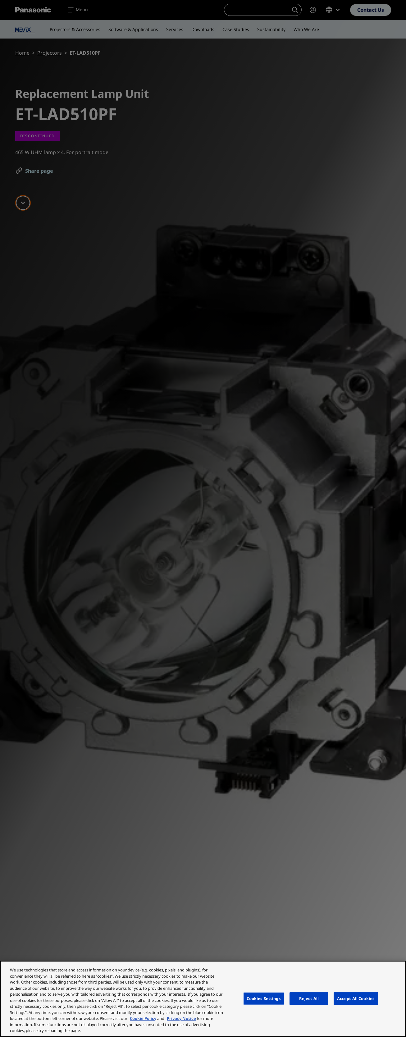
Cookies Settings (264, 998)
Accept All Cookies (356, 998)
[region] (203, 999)
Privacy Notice (181, 1018)
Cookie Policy (143, 1018)
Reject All (309, 998)
